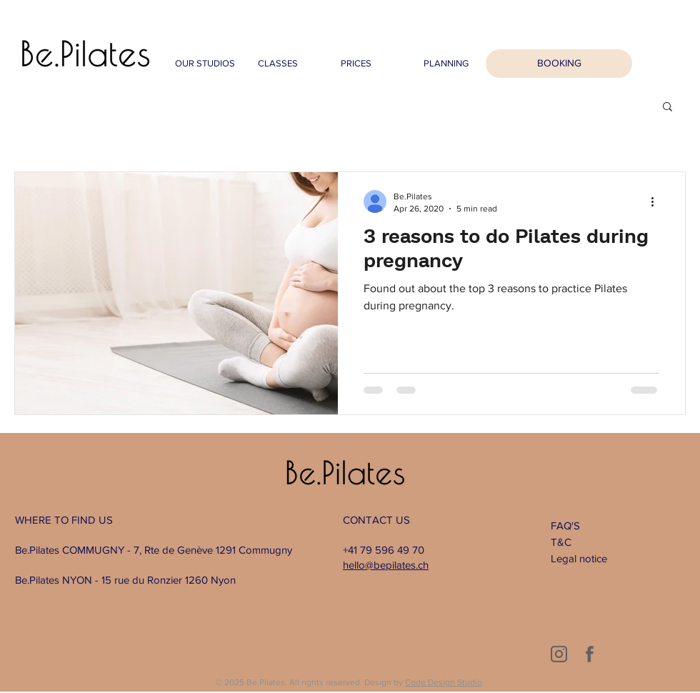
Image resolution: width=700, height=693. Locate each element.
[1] (559, 654)
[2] (589, 654)
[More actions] (657, 201)
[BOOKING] (559, 63)
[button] (667, 107)
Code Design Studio (443, 682)
